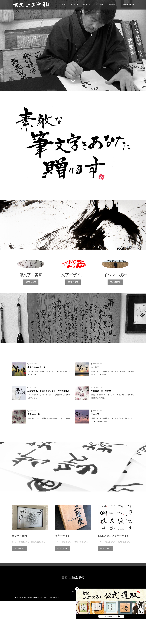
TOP (64, 5)
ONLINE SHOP (128, 5)
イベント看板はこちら (20, 560)
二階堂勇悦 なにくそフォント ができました (48, 409)
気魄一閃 (95, 432)
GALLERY (99, 5)
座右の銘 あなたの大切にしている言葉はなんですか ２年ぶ (48, 436)
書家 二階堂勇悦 (73, 595)
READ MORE (30, 300)
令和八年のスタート (36, 385)
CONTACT (112, 5)
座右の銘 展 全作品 (101, 409)
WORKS (86, 5)
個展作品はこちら (38, 560)
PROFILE (74, 5)
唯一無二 (95, 385)
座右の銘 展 (33, 432)
